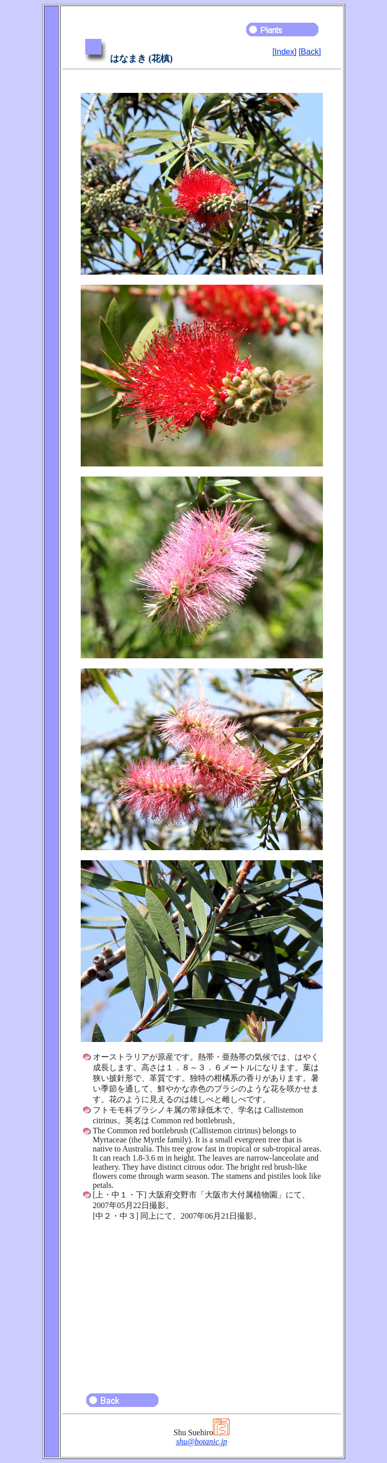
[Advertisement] (202, 1302)
